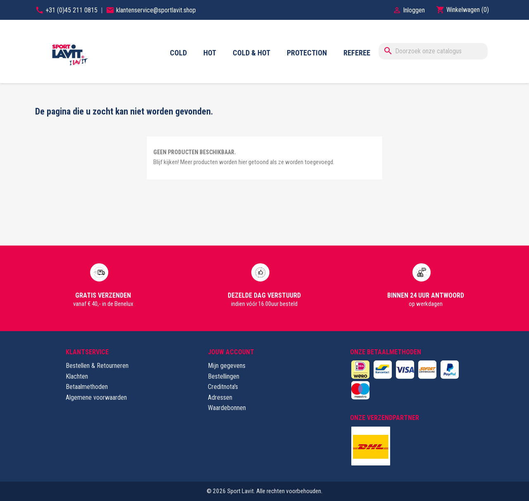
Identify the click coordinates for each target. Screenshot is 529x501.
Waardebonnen (227, 408)
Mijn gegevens (226, 366)
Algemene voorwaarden (96, 397)
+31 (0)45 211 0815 (72, 10)
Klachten (77, 376)
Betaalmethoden (87, 387)
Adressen (220, 397)
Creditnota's (223, 387)
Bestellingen (223, 376)
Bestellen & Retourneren (97, 366)
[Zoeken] (433, 51)
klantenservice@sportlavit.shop (156, 10)
